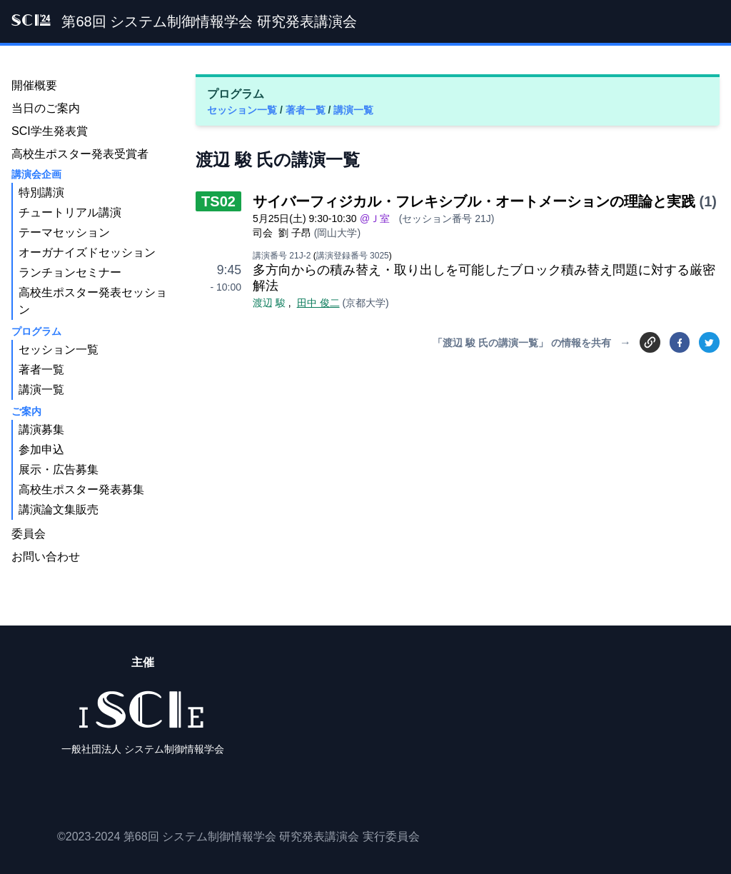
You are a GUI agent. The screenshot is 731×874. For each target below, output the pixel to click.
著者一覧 (307, 110)
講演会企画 (36, 174)
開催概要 (34, 85)
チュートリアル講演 (70, 212)
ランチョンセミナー (70, 272)
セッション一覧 (243, 110)
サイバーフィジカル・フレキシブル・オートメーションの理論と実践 (474, 201)
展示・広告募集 (59, 469)
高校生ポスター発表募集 (81, 489)
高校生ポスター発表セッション (93, 301)
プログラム (36, 331)
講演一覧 (353, 110)
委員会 (28, 534)
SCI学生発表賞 (49, 131)
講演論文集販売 (59, 509)
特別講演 (41, 192)
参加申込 (41, 449)
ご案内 (26, 411)
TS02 (218, 201)
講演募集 (41, 429)
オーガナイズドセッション (87, 252)
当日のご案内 (45, 108)
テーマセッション (64, 232)
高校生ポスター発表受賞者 (79, 154)
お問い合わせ (45, 557)
